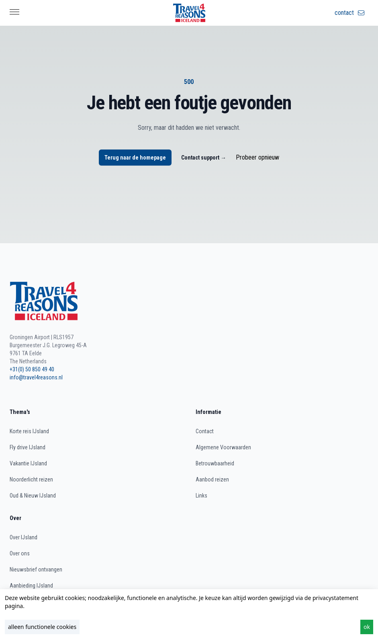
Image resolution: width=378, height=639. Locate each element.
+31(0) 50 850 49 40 (32, 369)
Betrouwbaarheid (215, 463)
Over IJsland (23, 537)
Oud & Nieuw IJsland (33, 495)
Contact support (203, 157)
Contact (205, 431)
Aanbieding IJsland (31, 585)
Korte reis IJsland (29, 431)
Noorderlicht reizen (31, 479)
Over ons (20, 553)
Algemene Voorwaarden (223, 447)
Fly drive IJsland (27, 447)
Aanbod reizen (212, 479)
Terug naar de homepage (135, 157)
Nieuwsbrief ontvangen (36, 569)
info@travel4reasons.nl (36, 377)
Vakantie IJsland (28, 463)
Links (201, 495)
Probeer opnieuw (257, 157)
